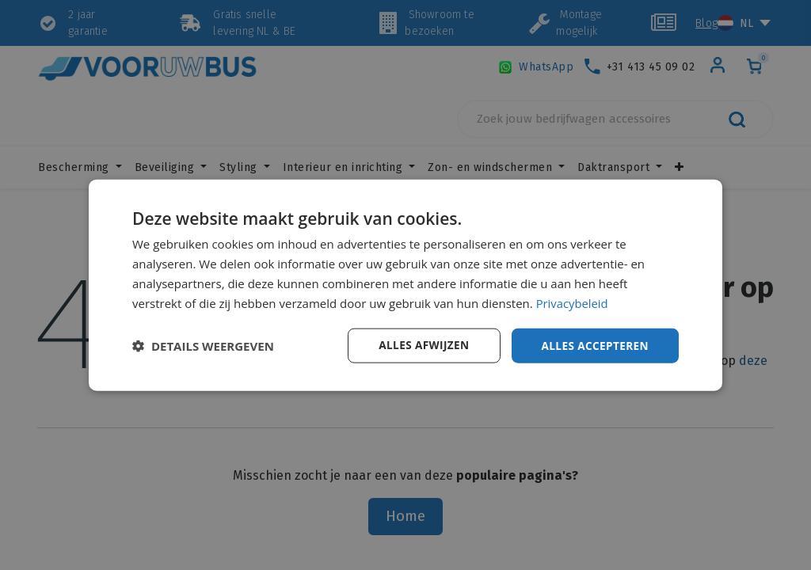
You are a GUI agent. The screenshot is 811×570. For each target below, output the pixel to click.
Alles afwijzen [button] (419, 344)
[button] (203, 346)
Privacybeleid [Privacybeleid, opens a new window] (572, 302)
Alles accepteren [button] (593, 344)
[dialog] (405, 285)
